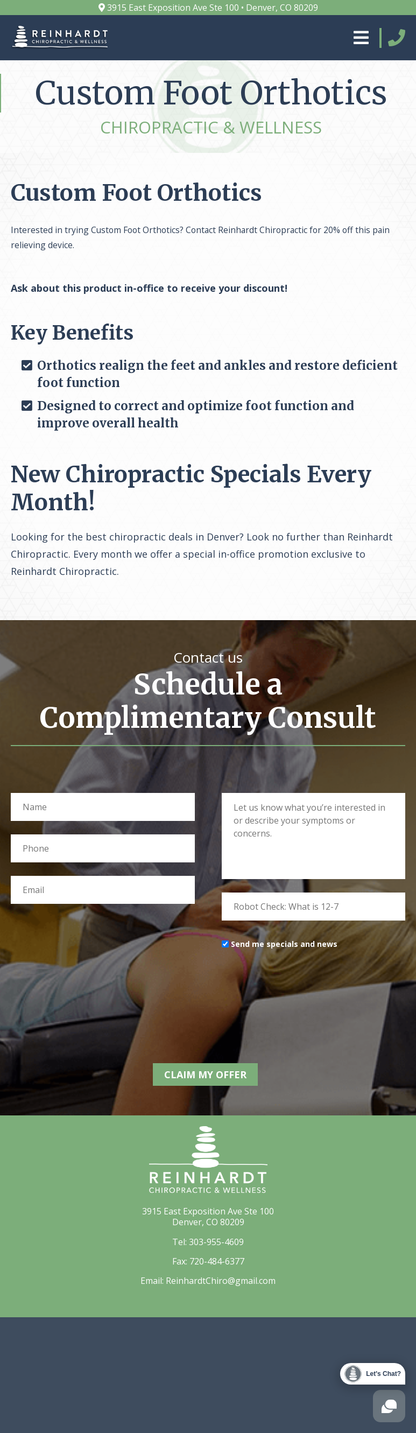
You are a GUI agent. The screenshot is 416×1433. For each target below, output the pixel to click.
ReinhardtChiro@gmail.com (221, 1278)
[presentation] (303, 988)
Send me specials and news (284, 944)
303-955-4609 (216, 1239)
